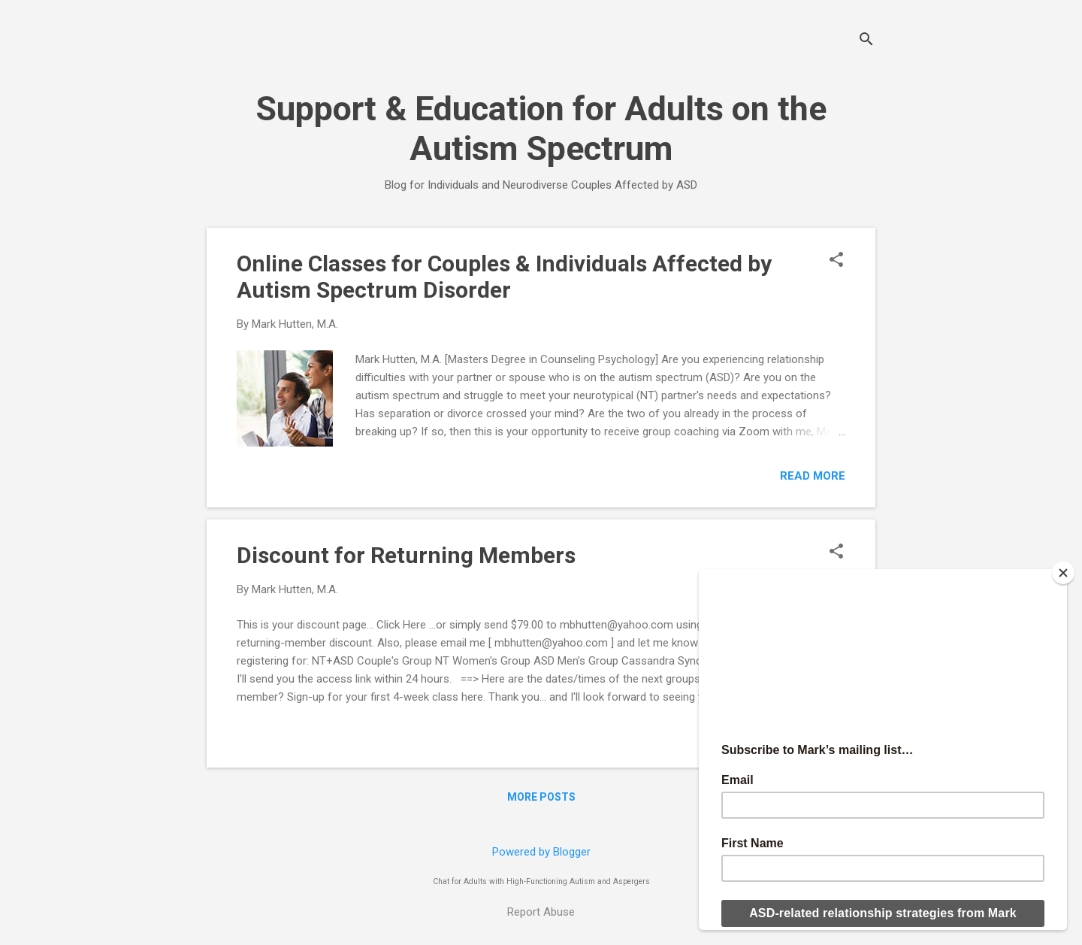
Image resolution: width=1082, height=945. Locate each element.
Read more (812, 476)
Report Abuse (541, 912)
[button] (836, 260)
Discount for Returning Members (406, 555)
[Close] (1063, 573)
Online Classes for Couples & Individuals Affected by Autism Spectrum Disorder (504, 276)
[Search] (866, 41)
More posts (541, 797)
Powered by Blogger (541, 852)
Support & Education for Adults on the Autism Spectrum (541, 128)
